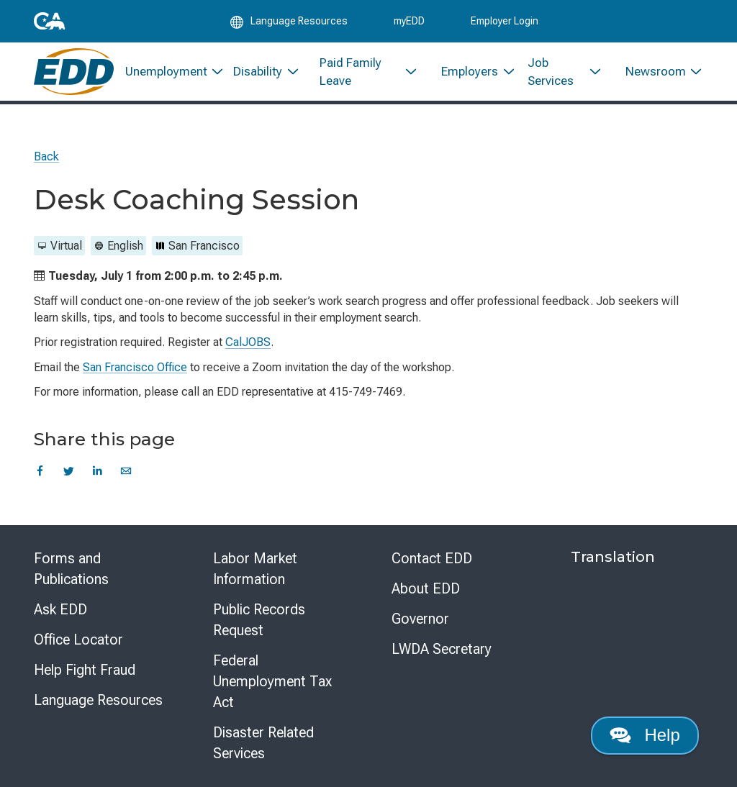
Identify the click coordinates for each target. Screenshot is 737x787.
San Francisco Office (135, 367)
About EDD (426, 588)
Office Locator (78, 639)
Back (46, 156)
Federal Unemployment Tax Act (272, 681)
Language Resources (98, 700)
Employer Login (504, 23)
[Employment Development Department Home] (74, 77)
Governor (420, 618)
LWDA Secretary (442, 649)
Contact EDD (432, 558)
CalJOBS (248, 342)
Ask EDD (60, 609)
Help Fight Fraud (84, 669)
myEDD (409, 23)
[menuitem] (168, 77)
